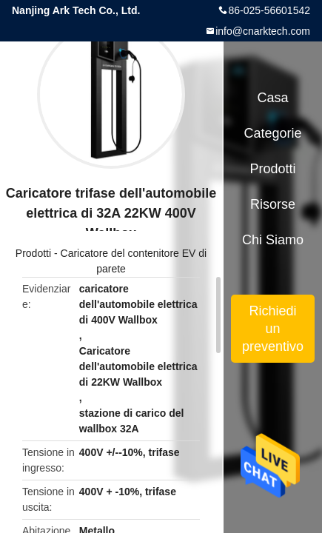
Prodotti (33, 253)
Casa (273, 97)
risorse (272, 204)
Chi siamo (272, 239)
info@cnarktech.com (262, 31)
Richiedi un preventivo (272, 329)
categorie (273, 133)
